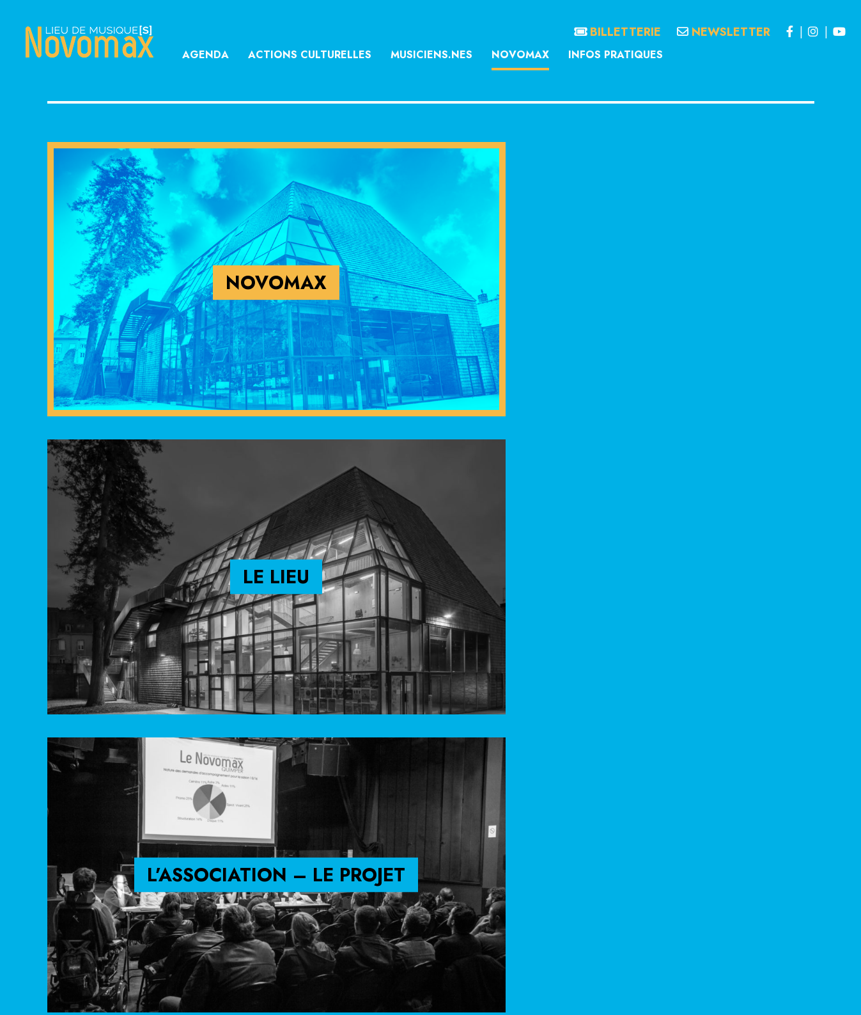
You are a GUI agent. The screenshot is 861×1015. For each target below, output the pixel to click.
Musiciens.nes (431, 54)
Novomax (520, 54)
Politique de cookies (511, 992)
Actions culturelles (309, 54)
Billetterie (617, 32)
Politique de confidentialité (426, 992)
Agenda (205, 54)
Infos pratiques (615, 54)
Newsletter (723, 32)
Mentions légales (345, 992)
